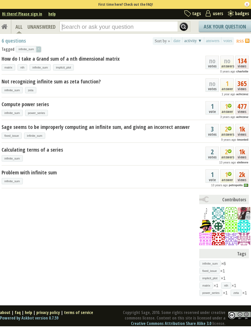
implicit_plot (63, 67)
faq (18, 312)
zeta (30, 90)
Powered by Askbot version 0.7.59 (29, 318)
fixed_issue (11, 135)
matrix (8, 67)
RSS (240, 41)
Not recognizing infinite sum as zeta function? (51, 81)
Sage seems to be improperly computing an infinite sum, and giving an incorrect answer (96, 126)
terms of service (78, 312)
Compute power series (25, 104)
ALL (18, 26)
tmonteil (242, 139)
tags (196, 13)
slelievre (242, 162)
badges (242, 13)
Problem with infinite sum (29, 172)
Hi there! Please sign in (22, 14)
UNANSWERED (41, 26)
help (52, 14)
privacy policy (48, 312)
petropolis (236, 185)
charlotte (242, 71)
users (218, 13)
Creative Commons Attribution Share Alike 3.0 (171, 323)
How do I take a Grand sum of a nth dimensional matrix (61, 58)
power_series (36, 113)
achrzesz (242, 94)
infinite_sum (40, 67)
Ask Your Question (225, 26)
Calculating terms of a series (32, 149)
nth (22, 67)
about (5, 312)
